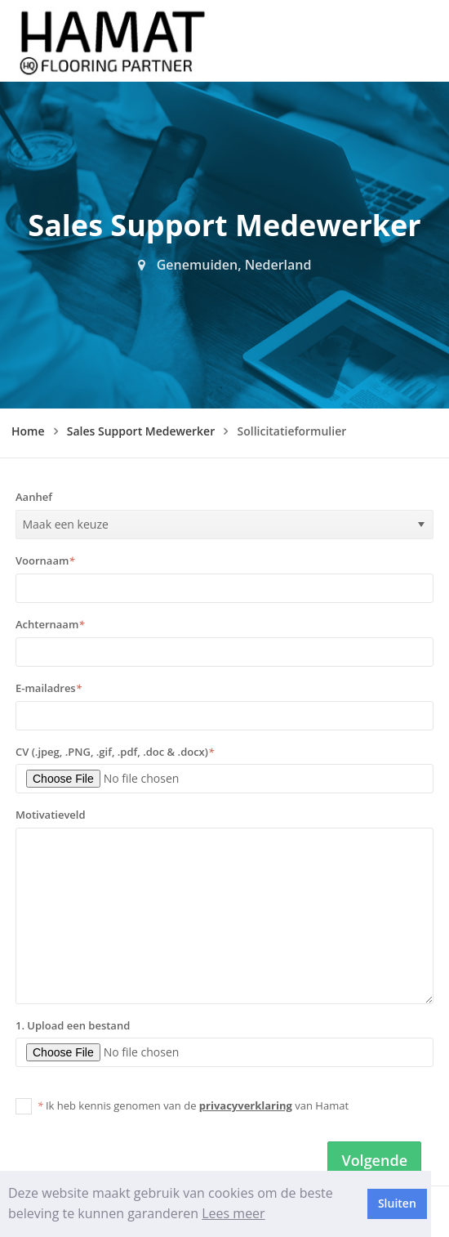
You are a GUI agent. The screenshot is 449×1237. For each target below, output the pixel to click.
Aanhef (34, 496)
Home (28, 431)
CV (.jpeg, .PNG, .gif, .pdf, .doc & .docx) (115, 751)
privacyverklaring (245, 1105)
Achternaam (50, 624)
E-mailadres (49, 688)
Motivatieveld (51, 814)
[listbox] (224, 524)
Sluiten (397, 1203)
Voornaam (45, 560)
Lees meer (233, 1213)
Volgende (374, 1160)
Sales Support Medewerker (141, 431)
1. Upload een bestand (73, 1025)
